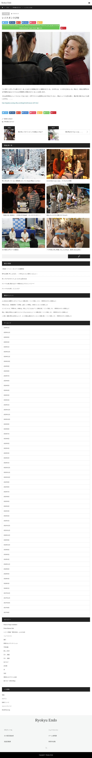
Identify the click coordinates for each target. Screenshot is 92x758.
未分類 (5, 666)
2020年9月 (6, 540)
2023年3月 (6, 453)
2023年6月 (6, 438)
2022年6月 (6, 496)
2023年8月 (6, 429)
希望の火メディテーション (11, 643)
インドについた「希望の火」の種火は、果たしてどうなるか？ (18, 308)
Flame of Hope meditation (10, 624)
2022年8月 (6, 487)
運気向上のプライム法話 (10, 677)
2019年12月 (7, 545)
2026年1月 (6, 327)
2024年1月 (6, 405)
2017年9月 (6, 607)
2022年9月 (6, 482)
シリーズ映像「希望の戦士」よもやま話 (14, 632)
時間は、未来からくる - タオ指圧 (36, 304)
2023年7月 (6, 434)
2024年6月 (6, 380)
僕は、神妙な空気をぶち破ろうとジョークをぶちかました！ (18, 312)
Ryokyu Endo (6, 3)
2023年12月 (7, 409)
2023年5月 (6, 443)
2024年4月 (6, 390)
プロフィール (8, 730)
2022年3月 (6, 511)
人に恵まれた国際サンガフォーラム (11, 301)
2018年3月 (6, 583)
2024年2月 (6, 400)
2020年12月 (7, 535)
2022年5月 (6, 501)
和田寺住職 (52, 741)
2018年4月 (6, 578)
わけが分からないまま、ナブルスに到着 (59, 181)
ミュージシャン (8, 636)
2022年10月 (7, 477)
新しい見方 (7, 651)
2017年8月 (6, 612)
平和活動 (5, 13)
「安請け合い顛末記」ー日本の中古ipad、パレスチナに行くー (21, 215)
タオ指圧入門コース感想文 (10, 249)
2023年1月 (6, 462)
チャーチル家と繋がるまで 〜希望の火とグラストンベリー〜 (18, 283)
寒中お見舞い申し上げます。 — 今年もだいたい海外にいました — (19, 274)
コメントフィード (6, 706)
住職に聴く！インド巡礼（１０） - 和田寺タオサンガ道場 (38, 301)
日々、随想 (7, 654)
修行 (5, 639)
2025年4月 (6, 342)
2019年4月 (6, 559)
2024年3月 (6, 395)
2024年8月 (6, 371)
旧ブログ (11, 121)
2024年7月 (6, 376)
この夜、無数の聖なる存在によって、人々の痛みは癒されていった (20, 316)
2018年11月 (7, 564)
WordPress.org (6, 710)
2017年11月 (7, 598)
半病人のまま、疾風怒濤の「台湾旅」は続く (14, 304)
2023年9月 (6, 424)
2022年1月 (6, 520)
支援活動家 (7, 741)
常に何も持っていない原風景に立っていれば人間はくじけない (21, 181)
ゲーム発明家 (53, 736)
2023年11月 (7, 414)
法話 (5, 673)
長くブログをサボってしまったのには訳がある (14, 278)
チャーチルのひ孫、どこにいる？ (11, 288)
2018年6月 (6, 569)
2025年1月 (6, 347)
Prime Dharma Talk (9, 628)
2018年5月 (6, 574)
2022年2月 (6, 516)
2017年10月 (7, 603)
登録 (3, 695)
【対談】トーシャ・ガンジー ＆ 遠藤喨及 (13, 269)
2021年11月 (7, 530)
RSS (46, 747)
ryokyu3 (10, 119)
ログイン (4, 698)
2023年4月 (6, 448)
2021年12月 (7, 525)
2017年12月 (7, 593)
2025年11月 (7, 332)
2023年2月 (6, 458)
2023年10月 (7, 419)
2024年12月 (7, 351)
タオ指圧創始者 (9, 736)
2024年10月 (7, 361)
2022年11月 (7, 472)
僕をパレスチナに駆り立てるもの (57, 215)
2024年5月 (6, 385)
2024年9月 (6, 366)
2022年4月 (6, 506)
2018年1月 (6, 588)
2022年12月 (7, 467)
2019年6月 (6, 549)
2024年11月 (7, 356)
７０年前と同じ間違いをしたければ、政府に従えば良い (64, 249)
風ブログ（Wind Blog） (10, 681)
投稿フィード (5, 702)
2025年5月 (6, 337)
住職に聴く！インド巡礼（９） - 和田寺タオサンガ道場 (52, 308)
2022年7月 (6, 491)
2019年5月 (6, 554)
